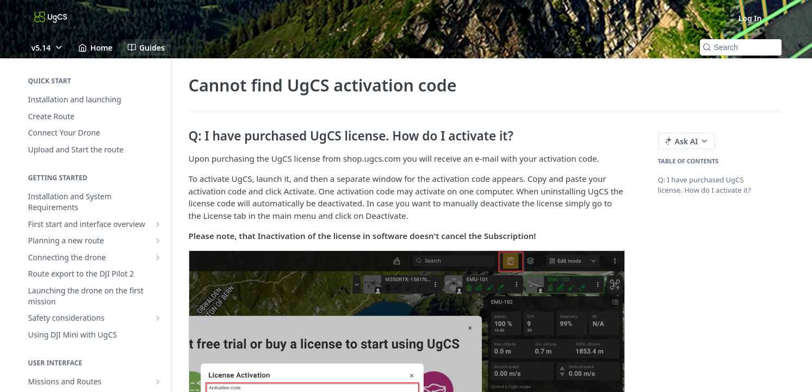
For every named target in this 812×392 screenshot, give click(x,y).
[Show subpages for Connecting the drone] (157, 257)
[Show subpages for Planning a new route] (157, 240)
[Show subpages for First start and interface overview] (157, 224)
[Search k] (741, 47)
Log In (750, 18)
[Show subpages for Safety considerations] (157, 318)
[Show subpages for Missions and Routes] (157, 381)
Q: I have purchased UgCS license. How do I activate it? (704, 185)
